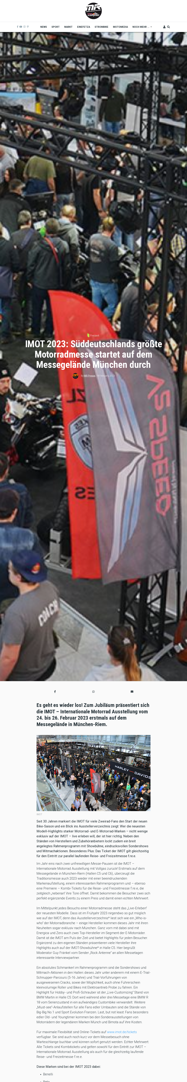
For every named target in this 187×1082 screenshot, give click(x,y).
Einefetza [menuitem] (83, 27)
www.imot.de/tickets (122, 1032)
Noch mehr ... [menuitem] (141, 28)
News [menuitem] (43, 27)
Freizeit (94, 335)
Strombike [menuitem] (101, 27)
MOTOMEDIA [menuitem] (120, 27)
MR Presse (89, 375)
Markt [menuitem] (68, 27)
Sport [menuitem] (56, 27)
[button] (55, 691)
